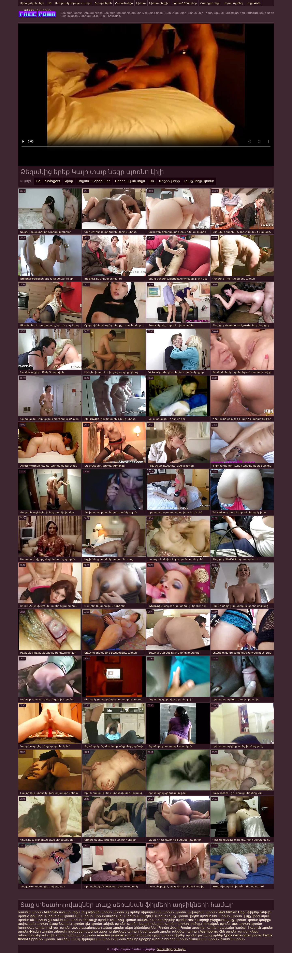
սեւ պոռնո (221, 916)
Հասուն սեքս (124, 3)
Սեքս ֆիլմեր (249, 912)
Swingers (52, 181)
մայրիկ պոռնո (164, 924)
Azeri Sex (51, 912)
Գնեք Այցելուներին (171, 949)
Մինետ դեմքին (159, 3)
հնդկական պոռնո (123, 931)
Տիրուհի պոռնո (42, 939)
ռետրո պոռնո (176, 939)
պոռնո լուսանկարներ (205, 935)
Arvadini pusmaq (111, 935)
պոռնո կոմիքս (259, 920)
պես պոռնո (126, 916)
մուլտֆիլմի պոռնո (96, 912)
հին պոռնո (47, 916)
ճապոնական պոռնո (75, 916)
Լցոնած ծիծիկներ (185, 3)
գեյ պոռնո (93, 924)
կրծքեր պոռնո (151, 939)
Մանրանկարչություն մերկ (73, 3)
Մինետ (141, 3)
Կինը (68, 181)
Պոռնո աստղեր (193, 928)
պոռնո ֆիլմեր (173, 935)
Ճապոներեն (103, 3)
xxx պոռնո (241, 924)
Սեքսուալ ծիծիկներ (94, 181)
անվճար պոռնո (37, 10)
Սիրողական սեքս (32, 3)
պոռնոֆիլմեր (29, 931)
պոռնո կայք (241, 916)
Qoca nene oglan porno (243, 935)
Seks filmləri (228, 912)
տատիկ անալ (68, 939)
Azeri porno (209, 931)
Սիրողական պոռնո (97, 939)
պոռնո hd (43, 928)
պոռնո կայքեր (139, 924)
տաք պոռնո (177, 916)
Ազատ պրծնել (233, 3)
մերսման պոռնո (82, 935)
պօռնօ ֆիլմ (28, 916)
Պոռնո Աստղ (168, 928)
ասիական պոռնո (33, 924)
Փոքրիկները (169, 181)
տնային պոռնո (55, 935)
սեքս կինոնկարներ (141, 928)
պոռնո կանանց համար (227, 928)
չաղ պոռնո (62, 928)
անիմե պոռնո (114, 924)
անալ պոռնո (113, 928)
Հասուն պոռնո (232, 939)
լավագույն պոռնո (202, 912)
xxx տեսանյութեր (87, 928)
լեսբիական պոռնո (155, 931)
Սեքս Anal (253, 3)
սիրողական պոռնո (157, 912)
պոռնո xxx (185, 920)
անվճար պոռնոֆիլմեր (156, 920)
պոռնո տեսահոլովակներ (63, 931)
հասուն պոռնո (30, 912)
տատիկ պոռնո (123, 920)
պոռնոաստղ (104, 916)
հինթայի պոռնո (96, 920)
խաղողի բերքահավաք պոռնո (220, 920)
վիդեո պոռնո (200, 916)
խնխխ (266, 912)
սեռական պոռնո (217, 924)
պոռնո (180, 912)
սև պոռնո (38, 920)
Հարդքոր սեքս (210, 3)
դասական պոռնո (204, 939)
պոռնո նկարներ (126, 912)
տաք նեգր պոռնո (199, 181)
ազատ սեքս (69, 912)
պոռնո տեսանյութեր (143, 935)
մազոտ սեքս (96, 931)
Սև (152, 181)
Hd (49, 3)
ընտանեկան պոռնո (65, 920)
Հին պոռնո (228, 931)
